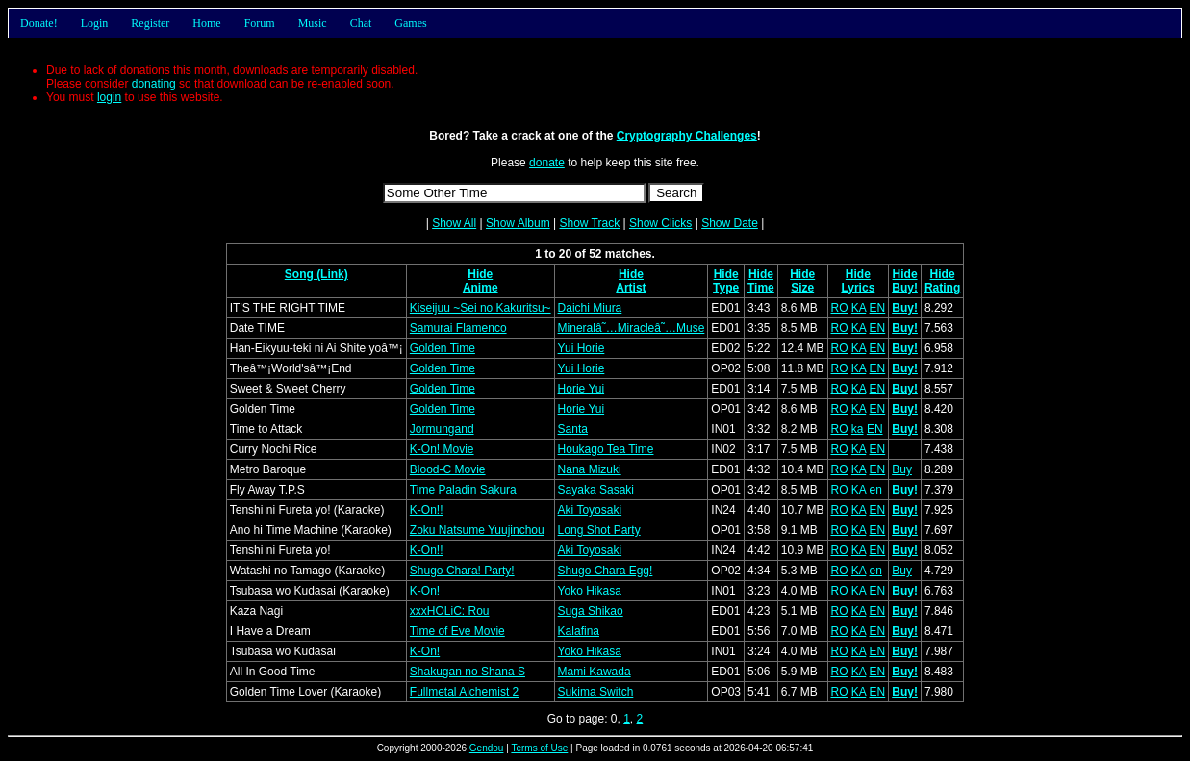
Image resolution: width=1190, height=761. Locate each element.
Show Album (518, 223)
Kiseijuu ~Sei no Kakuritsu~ (480, 308)
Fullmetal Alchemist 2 (464, 691)
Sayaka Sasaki (596, 489)
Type (726, 287)
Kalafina (578, 631)
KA (858, 308)
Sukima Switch (596, 691)
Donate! (39, 23)
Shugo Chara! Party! (462, 570)
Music (312, 23)
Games (410, 23)
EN (878, 308)
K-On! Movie (442, 449)
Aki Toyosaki (589, 510)
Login (95, 23)
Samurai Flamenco (458, 328)
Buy (902, 469)
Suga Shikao (590, 611)
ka (857, 429)
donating (154, 83)
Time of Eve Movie (457, 631)
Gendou (486, 748)
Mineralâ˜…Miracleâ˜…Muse (631, 328)
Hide (480, 274)
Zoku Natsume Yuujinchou (477, 530)
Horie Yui (581, 388)
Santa (573, 429)
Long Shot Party (599, 530)
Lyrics (857, 287)
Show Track (589, 223)
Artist (631, 287)
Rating (942, 287)
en (876, 489)
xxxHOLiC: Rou (450, 611)
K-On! (425, 590)
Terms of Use (539, 748)
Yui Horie (581, 348)
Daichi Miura (590, 308)
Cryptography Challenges (687, 135)
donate (547, 162)
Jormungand (442, 429)
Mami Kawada (594, 671)
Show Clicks (660, 223)
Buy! (905, 287)
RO (839, 308)
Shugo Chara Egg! (605, 570)
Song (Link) (316, 274)
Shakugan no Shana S (467, 671)
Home (206, 23)
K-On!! (426, 510)
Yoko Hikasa (589, 590)
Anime (480, 287)
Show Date (729, 223)
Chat (361, 23)
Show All (454, 223)
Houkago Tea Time (606, 449)
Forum (259, 23)
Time (760, 287)
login (109, 97)
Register (150, 23)
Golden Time (442, 348)
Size (802, 287)
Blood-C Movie (448, 469)
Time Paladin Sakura (463, 489)
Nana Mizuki (589, 469)
